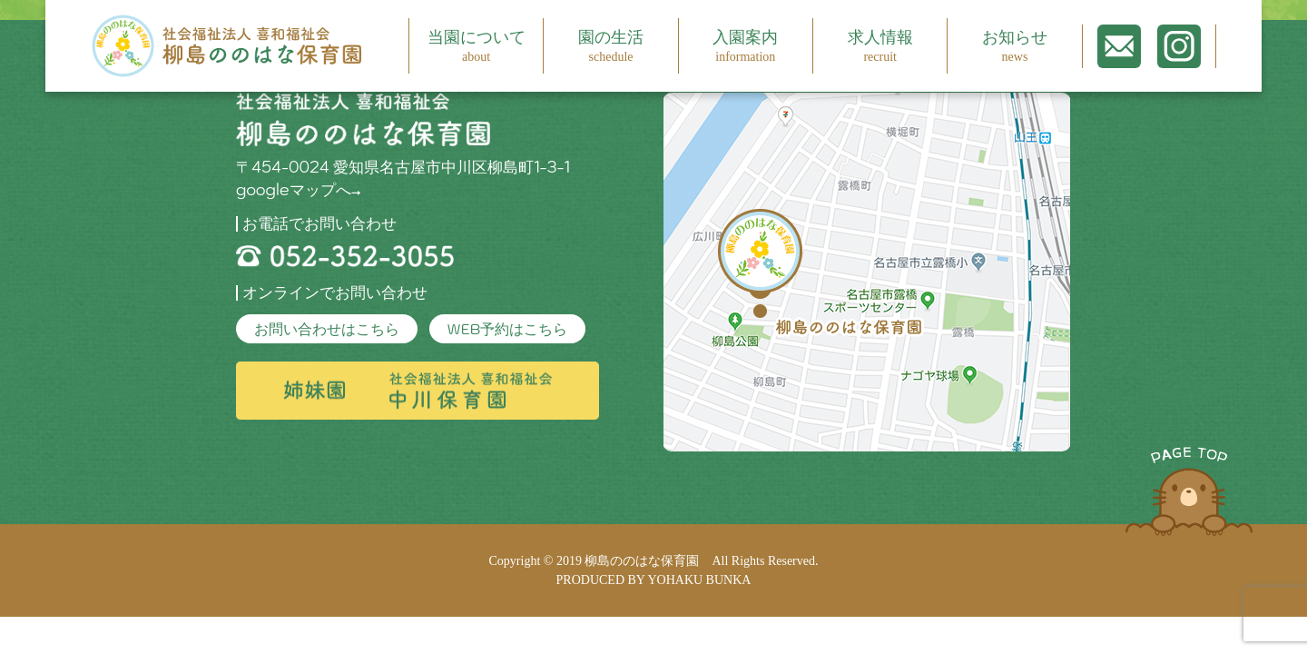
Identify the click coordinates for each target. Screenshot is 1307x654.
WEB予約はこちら (507, 329)
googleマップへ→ (298, 190)
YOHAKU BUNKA (699, 580)
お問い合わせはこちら (326, 329)
